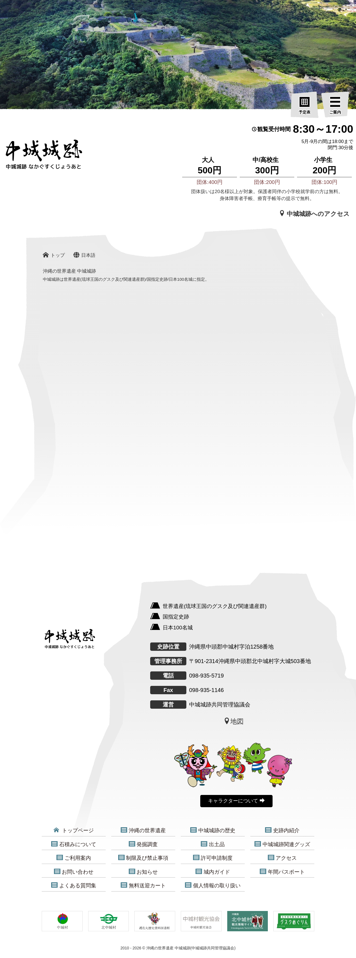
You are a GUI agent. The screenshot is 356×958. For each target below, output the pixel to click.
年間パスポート (282, 872)
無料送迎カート (143, 885)
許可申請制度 (213, 858)
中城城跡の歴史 (212, 830)
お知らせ (143, 872)
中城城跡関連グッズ (282, 844)
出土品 (213, 844)
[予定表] (304, 106)
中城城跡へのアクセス (314, 213)
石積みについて (73, 844)
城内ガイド (213, 872)
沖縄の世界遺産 (143, 830)
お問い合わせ (74, 872)
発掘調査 (143, 844)
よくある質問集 (73, 885)
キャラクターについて (236, 801)
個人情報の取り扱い (213, 885)
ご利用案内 (73, 858)
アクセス (282, 858)
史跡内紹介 (282, 830)
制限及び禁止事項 (143, 858)
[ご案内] (335, 106)
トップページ (74, 830)
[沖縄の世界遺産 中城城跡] (36, 157)
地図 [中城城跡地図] (234, 721)
